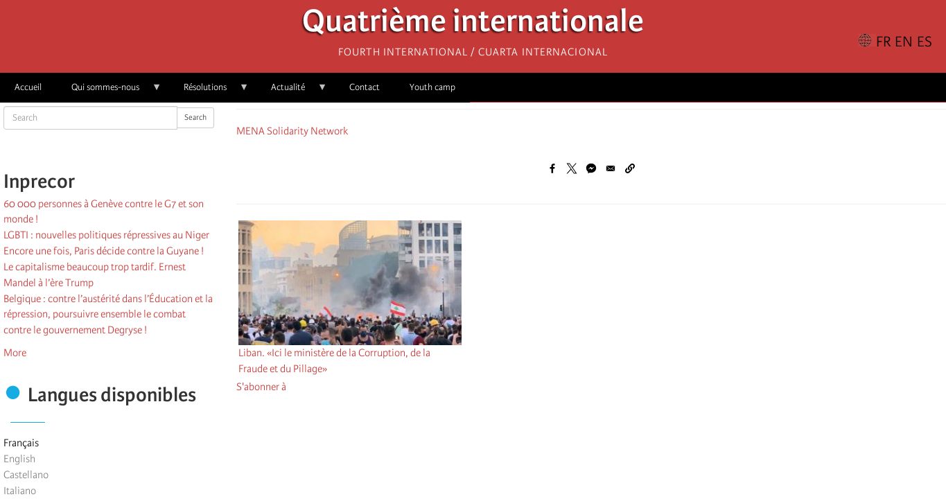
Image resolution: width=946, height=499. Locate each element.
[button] (630, 168)
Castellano (26, 475)
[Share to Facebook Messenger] (591, 168)
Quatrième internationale (473, 24)
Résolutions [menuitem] (209, 92)
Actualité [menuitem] (291, 92)
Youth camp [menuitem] (432, 87)
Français (21, 443)
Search (195, 117)
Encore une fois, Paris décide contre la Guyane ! (103, 251)
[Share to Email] (610, 168)
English (19, 459)
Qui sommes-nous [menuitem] (109, 92)
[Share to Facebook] (552, 168)
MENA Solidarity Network (292, 131)
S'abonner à (261, 386)
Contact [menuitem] (364, 87)
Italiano (19, 490)
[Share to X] (572, 168)
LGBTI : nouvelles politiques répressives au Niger (106, 235)
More (14, 353)
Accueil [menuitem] (28, 87)
